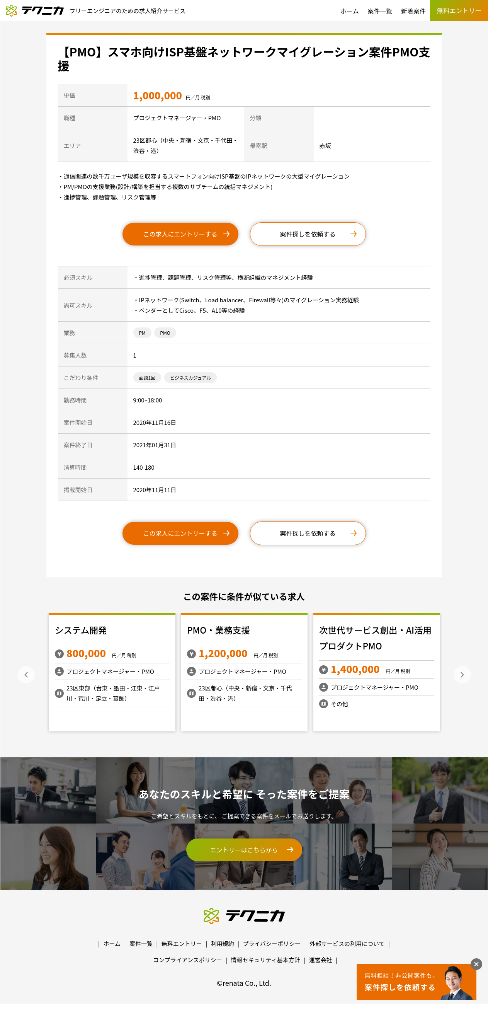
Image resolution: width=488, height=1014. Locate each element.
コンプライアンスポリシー (187, 960)
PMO (165, 332)
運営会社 (320, 960)
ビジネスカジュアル (190, 377)
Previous (26, 674)
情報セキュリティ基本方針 (265, 960)
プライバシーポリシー (272, 943)
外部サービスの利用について (347, 943)
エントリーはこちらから (244, 849)
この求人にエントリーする (180, 234)
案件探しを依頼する (307, 234)
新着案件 (413, 10)
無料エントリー (182, 943)
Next (462, 674)
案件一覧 (379, 10)
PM (142, 332)
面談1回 (147, 377)
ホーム (349, 10)
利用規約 (222, 943)
